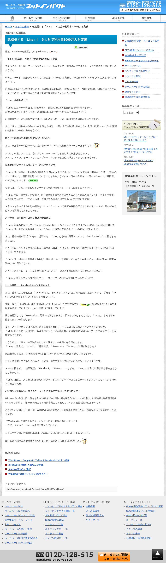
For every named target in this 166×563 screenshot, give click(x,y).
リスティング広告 (54, 524)
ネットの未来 (131, 81)
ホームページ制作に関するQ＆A (21, 538)
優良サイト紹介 (133, 92)
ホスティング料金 (54, 533)
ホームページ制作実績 (16, 533)
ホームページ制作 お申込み (19, 542)
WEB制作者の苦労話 (135, 55)
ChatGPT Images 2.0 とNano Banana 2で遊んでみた (138, 162)
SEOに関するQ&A (54, 520)
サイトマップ (92, 520)
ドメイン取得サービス (56, 538)
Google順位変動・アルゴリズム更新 (144, 506)
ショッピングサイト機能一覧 (60, 511)
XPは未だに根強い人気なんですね (25, 465)
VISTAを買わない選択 (19, 469)
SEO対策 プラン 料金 (56, 515)
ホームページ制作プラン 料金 (20, 515)
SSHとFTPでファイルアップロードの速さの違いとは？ (141, 139)
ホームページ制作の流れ (17, 511)
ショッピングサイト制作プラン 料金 (63, 506)
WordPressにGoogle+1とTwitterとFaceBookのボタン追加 (38, 460)
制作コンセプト (13, 524)
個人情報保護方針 (95, 515)
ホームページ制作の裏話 (137, 86)
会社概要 (90, 506)
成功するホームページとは (18, 520)
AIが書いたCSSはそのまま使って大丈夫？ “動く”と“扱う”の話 (141, 150)
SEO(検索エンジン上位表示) (139, 50)
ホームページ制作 (14, 506)
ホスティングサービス (56, 529)
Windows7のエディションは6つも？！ (28, 474)
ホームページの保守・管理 (18, 529)
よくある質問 (92, 511)
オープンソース (133, 65)
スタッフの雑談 (133, 76)
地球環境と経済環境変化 (137, 97)
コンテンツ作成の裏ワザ (137, 71)
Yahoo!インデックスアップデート (142, 60)
